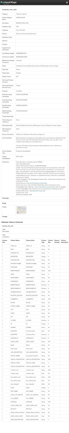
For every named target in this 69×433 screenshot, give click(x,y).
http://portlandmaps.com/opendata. (45, 187)
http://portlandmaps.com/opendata (37, 183)
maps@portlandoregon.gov (37, 191)
